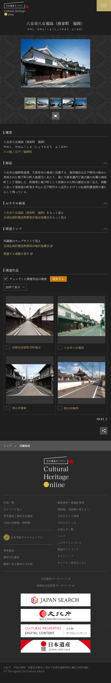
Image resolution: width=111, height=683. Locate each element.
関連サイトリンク (68, 549)
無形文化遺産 (11, 557)
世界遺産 (8, 551)
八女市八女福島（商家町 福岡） (24, 213)
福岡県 (27, 152)
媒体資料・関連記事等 (71, 503)
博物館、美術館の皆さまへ (73, 509)
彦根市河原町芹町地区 (26, 347)
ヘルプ (62, 536)
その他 (7, 152)
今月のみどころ (67, 523)
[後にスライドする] (102, 419)
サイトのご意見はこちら (72, 563)
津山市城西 (71, 408)
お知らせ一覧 (66, 529)
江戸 (17, 152)
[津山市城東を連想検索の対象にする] (8, 408)
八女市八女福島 (74, 348)
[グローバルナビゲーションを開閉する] (104, 5)
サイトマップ (66, 556)
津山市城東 (19, 408)
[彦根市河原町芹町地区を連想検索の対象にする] (8, 347)
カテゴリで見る (12, 509)
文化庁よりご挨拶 (68, 516)
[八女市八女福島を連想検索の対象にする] (60, 348)
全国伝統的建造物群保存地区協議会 (26, 217)
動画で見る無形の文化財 (18, 564)
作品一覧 (8, 503)
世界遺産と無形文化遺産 (18, 516)
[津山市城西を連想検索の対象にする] (60, 408)
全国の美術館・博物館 (16, 523)
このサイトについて (70, 543)
